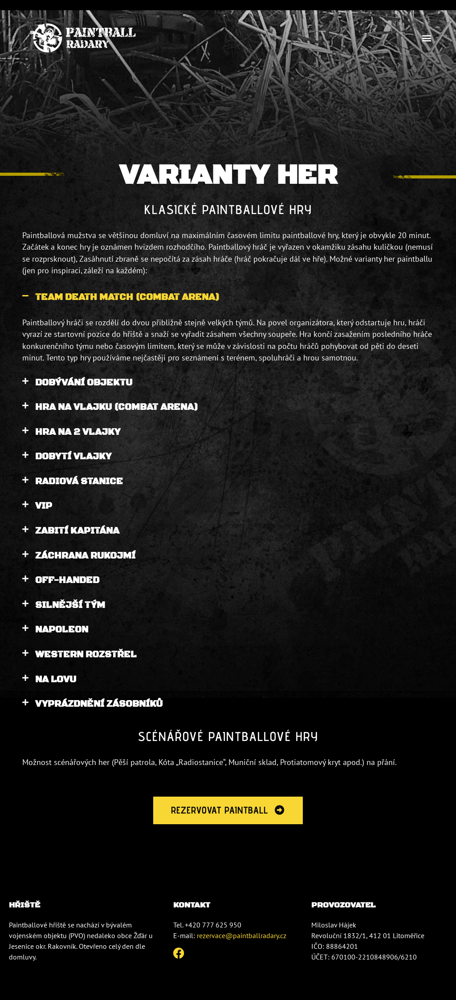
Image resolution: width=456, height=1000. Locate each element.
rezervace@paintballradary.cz (241, 935)
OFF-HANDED (67, 580)
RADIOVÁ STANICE (79, 481)
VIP (43, 506)
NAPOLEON (61, 630)
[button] (426, 38)
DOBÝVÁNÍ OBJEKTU (83, 383)
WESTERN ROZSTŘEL (85, 654)
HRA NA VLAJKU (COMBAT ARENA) (116, 407)
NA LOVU (55, 679)
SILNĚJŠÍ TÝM (70, 605)
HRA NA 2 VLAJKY (77, 432)
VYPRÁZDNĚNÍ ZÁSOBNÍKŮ (99, 704)
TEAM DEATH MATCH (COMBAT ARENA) (127, 297)
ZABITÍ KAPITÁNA (77, 531)
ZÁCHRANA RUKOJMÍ (85, 556)
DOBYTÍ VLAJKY (73, 456)
